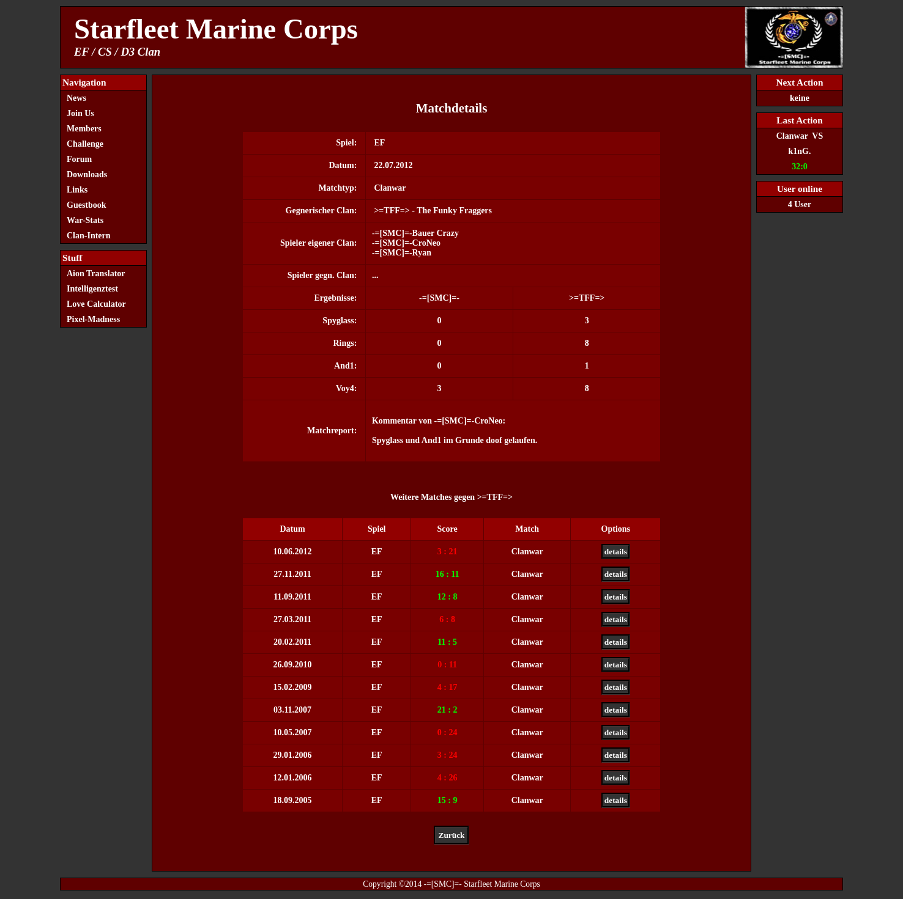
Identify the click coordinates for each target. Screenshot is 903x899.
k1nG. (800, 151)
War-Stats (85, 220)
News (76, 98)
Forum (79, 159)
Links (77, 189)
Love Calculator (96, 304)
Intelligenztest (92, 288)
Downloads (87, 174)
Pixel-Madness (97, 319)
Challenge (85, 144)
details (615, 551)
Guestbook (86, 205)
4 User (800, 204)
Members (84, 128)
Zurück (452, 835)
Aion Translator (96, 273)
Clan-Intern (89, 235)
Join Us (80, 113)
